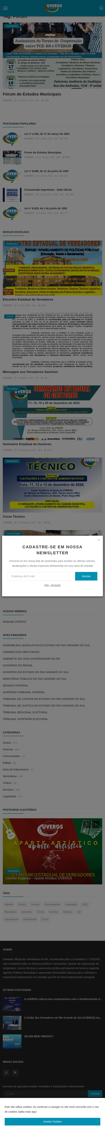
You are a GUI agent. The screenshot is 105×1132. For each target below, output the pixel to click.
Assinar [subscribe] (86, 576)
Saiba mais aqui (27, 1111)
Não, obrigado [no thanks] (52, 585)
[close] (99, 540)
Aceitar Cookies (52, 1121)
